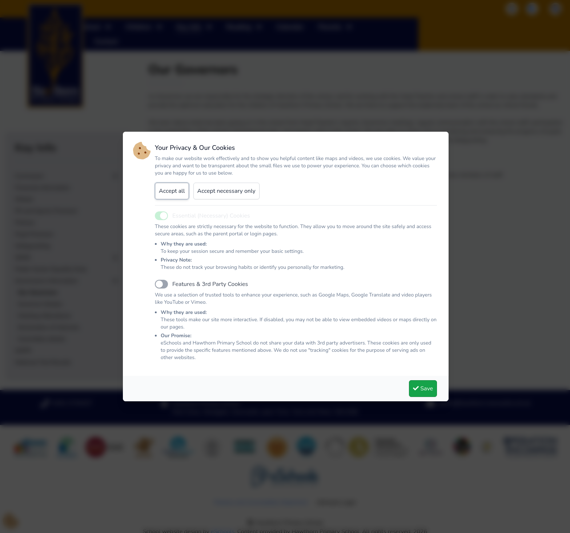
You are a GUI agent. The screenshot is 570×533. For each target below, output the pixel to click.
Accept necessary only (226, 191)
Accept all (172, 191)
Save (423, 389)
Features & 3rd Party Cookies (210, 284)
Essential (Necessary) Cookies (211, 216)
